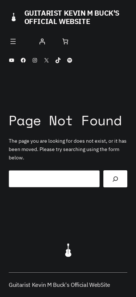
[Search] (115, 178)
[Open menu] (13, 41)
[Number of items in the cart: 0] (65, 41)
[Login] (42, 41)
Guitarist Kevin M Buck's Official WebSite (71, 17)
